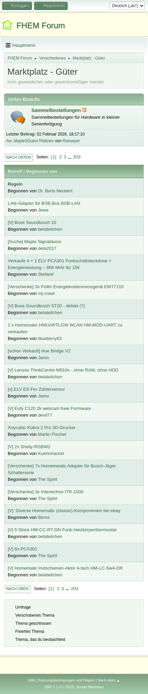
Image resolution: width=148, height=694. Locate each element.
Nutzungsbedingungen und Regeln (66, 680)
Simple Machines (90, 687)
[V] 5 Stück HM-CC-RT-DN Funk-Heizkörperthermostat (62, 529)
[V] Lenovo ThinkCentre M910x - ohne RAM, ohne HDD (63, 370)
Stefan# (46, 274)
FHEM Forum (41, 25)
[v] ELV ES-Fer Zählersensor (36, 389)
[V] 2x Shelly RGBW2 (29, 446)
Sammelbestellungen (56, 110)
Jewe (43, 210)
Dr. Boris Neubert (55, 190)
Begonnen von (41, 171)
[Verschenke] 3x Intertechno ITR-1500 (45, 491)
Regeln (15, 184)
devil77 (45, 415)
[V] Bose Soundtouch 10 (32, 222)
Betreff (15, 171)
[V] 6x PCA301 (22, 548)
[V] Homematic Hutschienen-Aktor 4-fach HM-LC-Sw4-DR (65, 568)
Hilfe (31, 680)
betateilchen (50, 229)
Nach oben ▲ (109, 680)
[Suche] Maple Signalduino (34, 241)
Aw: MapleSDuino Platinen (30, 141)
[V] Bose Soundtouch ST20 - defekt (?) (46, 305)
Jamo (43, 357)
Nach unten (18, 157)
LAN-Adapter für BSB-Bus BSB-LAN (44, 203)
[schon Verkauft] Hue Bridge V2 (39, 350)
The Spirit (47, 479)
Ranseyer (71, 141)
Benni (44, 517)
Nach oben (17, 589)
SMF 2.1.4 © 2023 (59, 687)
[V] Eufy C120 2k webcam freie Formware (49, 408)
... (70, 156)
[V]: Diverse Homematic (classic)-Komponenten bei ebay (64, 510)
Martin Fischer (52, 434)
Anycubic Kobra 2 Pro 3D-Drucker (42, 427)
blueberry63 (50, 338)
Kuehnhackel (51, 453)
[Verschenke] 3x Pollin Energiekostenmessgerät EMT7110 (66, 286)
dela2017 (47, 248)
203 (77, 156)
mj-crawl (46, 293)
